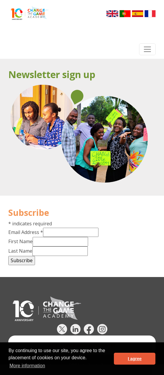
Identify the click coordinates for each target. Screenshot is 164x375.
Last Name (20, 251)
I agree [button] (134, 358)
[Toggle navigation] (147, 49)
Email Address (25, 232)
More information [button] (27, 365)
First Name (20, 241)
